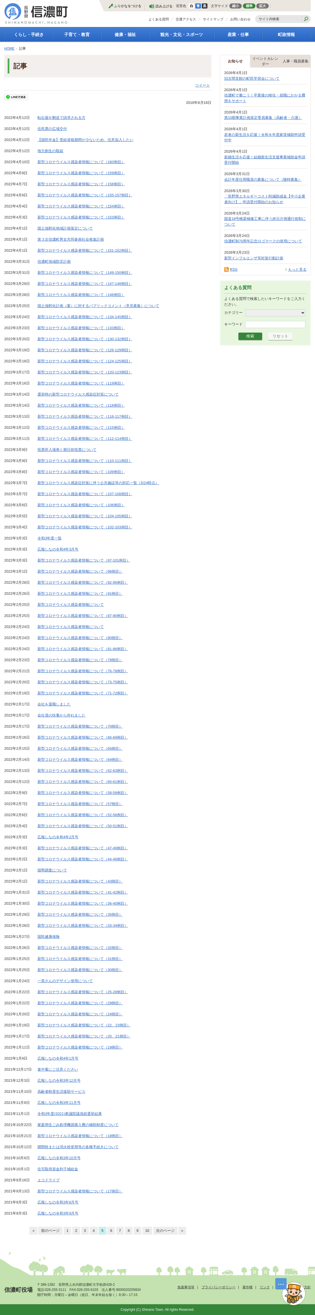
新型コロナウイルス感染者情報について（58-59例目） (82, 793)
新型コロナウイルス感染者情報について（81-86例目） (82, 649)
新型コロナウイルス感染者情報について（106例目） (81, 505)
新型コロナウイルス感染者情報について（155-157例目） (84, 195)
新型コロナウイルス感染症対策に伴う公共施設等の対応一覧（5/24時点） (98, 483)
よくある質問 (158, 19)
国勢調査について (52, 870)
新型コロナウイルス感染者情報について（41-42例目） (82, 892)
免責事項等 (185, 1287)
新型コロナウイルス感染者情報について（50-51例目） (82, 826)
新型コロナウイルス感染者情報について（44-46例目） (82, 859)
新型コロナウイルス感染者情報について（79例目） (80, 660)
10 (147, 1230)
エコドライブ (48, 1180)
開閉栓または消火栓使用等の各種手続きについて (78, 1147)
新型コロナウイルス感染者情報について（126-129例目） (84, 350)
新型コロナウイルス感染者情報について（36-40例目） (82, 903)
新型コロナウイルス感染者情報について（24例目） (80, 1014)
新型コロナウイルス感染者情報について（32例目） (80, 948)
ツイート (202, 85)
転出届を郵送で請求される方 (61, 117)
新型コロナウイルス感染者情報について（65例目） (80, 748)
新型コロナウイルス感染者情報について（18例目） (80, 1136)
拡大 (262, 6)
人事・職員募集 (295, 61)
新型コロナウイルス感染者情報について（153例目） (81, 217)
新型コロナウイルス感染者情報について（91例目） (80, 593)
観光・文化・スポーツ (181, 34)
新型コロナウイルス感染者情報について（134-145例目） (84, 317)
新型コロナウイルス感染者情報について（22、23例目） (84, 1025)
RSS (234, 269)
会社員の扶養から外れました (61, 715)
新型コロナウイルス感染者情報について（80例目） (80, 638)
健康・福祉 (125, 34)
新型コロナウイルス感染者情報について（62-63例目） (82, 770)
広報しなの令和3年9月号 (57, 1213)
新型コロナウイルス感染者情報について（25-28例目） (82, 992)
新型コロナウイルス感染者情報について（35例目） (80, 914)
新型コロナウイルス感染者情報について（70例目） (80, 726)
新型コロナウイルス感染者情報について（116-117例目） (84, 416)
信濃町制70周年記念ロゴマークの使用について (263, 241)
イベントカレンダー (265, 61)
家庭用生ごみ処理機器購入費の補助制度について (78, 1125)
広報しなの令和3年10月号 (59, 1158)
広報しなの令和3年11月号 (59, 1102)
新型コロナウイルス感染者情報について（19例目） (80, 1047)
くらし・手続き (29, 34)
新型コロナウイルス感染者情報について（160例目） (81, 162)
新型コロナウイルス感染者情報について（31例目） (80, 959)
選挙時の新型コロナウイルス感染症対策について (78, 394)
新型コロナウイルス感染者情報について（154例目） (81, 206)
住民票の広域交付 (52, 129)
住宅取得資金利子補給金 (57, 1169)
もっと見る (297, 269)
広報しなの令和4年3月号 (57, 549)
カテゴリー (233, 312)
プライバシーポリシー (218, 1287)
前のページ (50, 1230)
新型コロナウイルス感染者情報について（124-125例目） (84, 361)
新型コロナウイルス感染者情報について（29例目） (80, 1003)
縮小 (235, 6)
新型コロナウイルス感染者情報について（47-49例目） (82, 848)
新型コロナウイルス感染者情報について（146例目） (81, 295)
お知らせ (235, 61)
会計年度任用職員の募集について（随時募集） (263, 179)
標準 (249, 6)
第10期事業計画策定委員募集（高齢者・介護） (263, 117)
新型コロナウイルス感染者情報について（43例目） (80, 881)
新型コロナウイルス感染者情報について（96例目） (80, 571)
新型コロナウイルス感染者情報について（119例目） (81, 383)
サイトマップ (213, 19)
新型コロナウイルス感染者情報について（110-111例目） (84, 461)
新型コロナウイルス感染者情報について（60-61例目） (82, 782)
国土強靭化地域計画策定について (65, 228)
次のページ (165, 1230)
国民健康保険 (48, 936)
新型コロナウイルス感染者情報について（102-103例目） (84, 527)
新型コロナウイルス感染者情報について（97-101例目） (83, 560)
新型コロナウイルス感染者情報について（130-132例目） (84, 339)
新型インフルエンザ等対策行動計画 (253, 258)
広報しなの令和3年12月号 (59, 1080)
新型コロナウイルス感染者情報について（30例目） (80, 970)
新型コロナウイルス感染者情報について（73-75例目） (82, 682)
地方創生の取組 (50, 151)
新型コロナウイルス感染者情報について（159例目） (81, 173)
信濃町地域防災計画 (54, 261)
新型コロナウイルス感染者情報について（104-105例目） (84, 516)
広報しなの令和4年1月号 (57, 1058)
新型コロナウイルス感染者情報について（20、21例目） (84, 1036)
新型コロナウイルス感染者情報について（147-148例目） (84, 284)
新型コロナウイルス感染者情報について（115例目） (81, 427)
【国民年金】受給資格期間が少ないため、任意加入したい (85, 140)
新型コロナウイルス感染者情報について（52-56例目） (82, 815)
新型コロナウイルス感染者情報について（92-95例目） (82, 582)
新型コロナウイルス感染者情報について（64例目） (80, 759)
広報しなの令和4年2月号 (57, 837)
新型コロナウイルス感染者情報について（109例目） (81, 472)
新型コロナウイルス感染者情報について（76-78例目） (82, 671)
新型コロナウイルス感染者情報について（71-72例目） (82, 693)
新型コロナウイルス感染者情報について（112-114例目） (84, 438)
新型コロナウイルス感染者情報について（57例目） (80, 804)
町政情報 (286, 34)
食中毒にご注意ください (57, 1069)
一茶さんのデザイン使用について (65, 981)
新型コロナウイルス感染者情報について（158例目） (81, 184)
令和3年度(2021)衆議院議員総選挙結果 (69, 1114)
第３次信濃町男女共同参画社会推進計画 (70, 239)
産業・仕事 (238, 34)
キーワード (233, 324)
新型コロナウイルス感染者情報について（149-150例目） (84, 272)
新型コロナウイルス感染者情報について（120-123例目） (84, 372)
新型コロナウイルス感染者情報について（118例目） (81, 405)
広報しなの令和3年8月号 (57, 1202)
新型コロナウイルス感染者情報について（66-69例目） (82, 737)
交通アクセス (186, 19)
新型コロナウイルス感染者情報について (70, 604)
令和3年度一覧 (49, 538)
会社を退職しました (54, 704)
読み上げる (164, 6)
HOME (9, 49)
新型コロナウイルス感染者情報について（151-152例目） (84, 250)
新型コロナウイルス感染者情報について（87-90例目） (82, 616)
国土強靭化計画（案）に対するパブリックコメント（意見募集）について (98, 306)
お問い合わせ (240, 19)
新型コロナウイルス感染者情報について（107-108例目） (84, 494)
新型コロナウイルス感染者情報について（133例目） (81, 328)
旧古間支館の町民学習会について (252, 78)
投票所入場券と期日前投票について (66, 450)
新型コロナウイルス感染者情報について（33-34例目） (82, 925)
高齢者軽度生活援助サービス (61, 1091)
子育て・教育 (77, 34)
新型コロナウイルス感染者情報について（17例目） (80, 1191)
